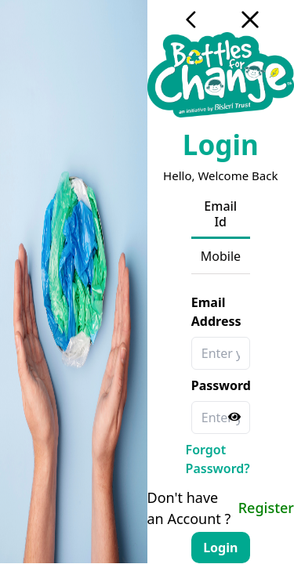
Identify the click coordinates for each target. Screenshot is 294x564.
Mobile (221, 256)
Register (266, 507)
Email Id (220, 213)
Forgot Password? (218, 459)
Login (220, 547)
